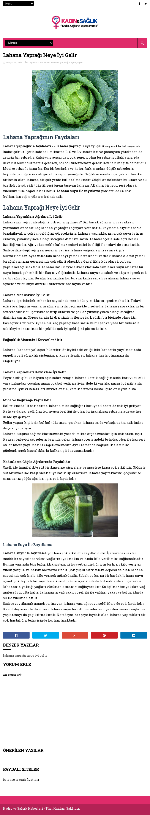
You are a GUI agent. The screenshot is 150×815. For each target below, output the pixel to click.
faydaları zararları (39, 62)
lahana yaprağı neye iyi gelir (67, 62)
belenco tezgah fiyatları (21, 780)
